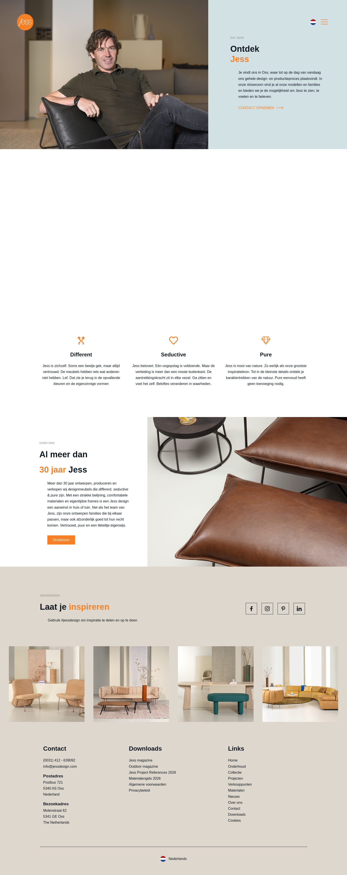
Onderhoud (237, 766)
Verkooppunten (240, 784)
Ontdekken (61, 540)
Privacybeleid (139, 790)
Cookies (234, 820)
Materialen (236, 790)
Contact (234, 808)
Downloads (236, 814)
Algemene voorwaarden (147, 784)
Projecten (235, 778)
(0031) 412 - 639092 (59, 760)
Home (232, 760)
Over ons (235, 802)
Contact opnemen (261, 108)
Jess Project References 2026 (152, 772)
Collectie (234, 772)
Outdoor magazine (143, 766)
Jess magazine (140, 760)
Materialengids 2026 (145, 778)
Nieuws (233, 796)
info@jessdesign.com (60, 766)
